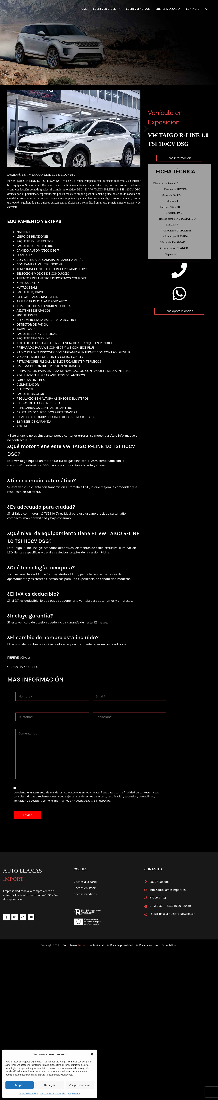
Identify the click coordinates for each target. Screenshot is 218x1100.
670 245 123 (158, 895)
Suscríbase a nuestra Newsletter (173, 911)
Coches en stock (85, 885)
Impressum (74, 1093)
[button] (92, 1054)
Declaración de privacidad (53, 1093)
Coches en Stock (108, 9)
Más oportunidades (179, 329)
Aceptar (20, 1085)
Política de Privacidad (97, 798)
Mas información (179, 158)
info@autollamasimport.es (168, 887)
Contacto (192, 9)
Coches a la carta (168, 9)
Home (83, 9)
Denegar (49, 1085)
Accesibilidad (169, 943)
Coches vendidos (85, 892)
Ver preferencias (79, 1085)
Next (146, 127)
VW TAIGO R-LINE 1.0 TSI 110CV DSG (51, 172)
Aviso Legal (97, 943)
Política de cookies (28, 1093)
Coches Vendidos (138, 9)
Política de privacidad (120, 943)
